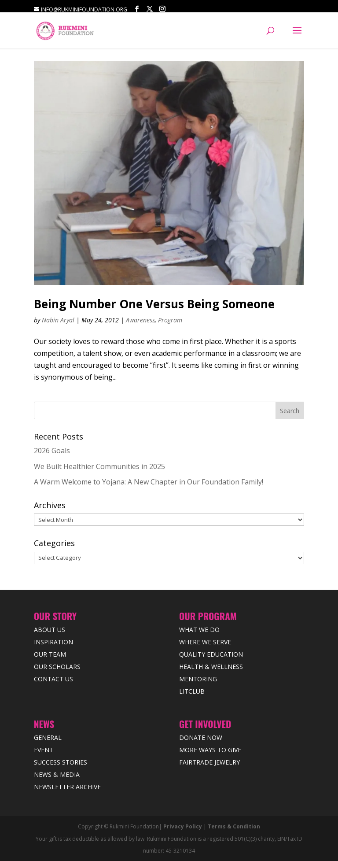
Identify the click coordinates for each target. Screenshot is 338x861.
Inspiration (53, 642)
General (48, 737)
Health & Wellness (211, 666)
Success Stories (60, 762)
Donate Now (200, 737)
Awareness (140, 320)
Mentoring (198, 679)
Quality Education (211, 654)
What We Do (199, 629)
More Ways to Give (210, 750)
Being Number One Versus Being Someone (154, 304)
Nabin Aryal (58, 320)
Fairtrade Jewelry (209, 762)
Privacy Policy (182, 826)
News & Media (57, 774)
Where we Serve (205, 642)
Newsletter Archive (67, 787)
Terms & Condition (234, 826)
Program (170, 320)
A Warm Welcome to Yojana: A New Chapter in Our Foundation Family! (148, 482)
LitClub (192, 691)
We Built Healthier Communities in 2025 (99, 466)
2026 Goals (52, 450)
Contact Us (53, 679)
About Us (49, 629)
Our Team (50, 654)
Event (43, 750)
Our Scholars (57, 666)
